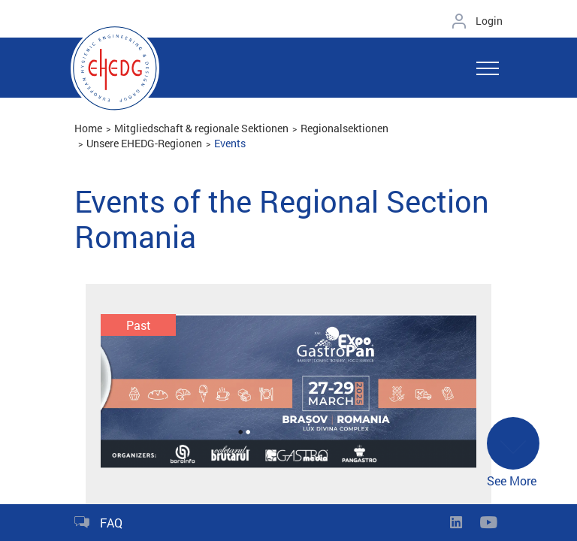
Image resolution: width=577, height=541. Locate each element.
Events (230, 143)
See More (513, 453)
